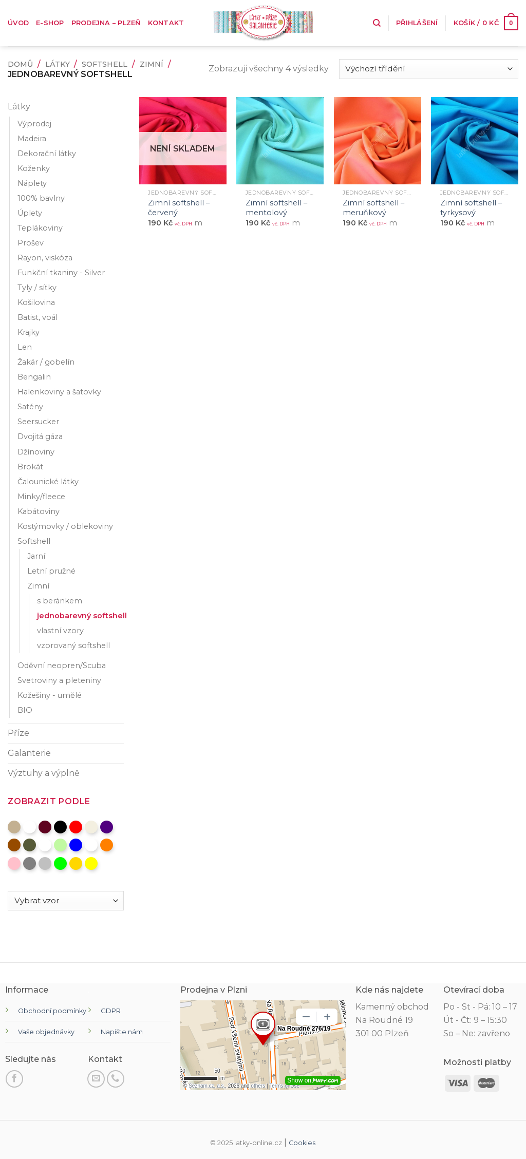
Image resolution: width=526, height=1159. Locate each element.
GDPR (111, 1011)
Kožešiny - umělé (49, 695)
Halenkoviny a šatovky (59, 391)
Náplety (32, 183)
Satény (30, 406)
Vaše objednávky (46, 1032)
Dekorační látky (46, 153)
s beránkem (59, 600)
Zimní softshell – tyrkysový (471, 207)
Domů (20, 64)
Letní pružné (51, 571)
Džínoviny (35, 452)
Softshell (104, 64)
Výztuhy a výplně (44, 773)
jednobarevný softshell (82, 615)
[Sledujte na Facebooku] (14, 1079)
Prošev (30, 243)
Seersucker (38, 421)
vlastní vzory (60, 630)
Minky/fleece (41, 496)
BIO (24, 710)
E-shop (50, 23)
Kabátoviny (38, 511)
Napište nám (122, 1032)
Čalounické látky (48, 481)
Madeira (31, 138)
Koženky (33, 168)
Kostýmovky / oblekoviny (65, 526)
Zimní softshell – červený (179, 207)
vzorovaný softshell (73, 645)
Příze (18, 733)
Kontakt (166, 23)
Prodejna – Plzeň (106, 23)
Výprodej (34, 123)
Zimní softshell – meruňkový (373, 207)
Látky (57, 64)
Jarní (36, 556)
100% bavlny (41, 198)
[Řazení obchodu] (428, 69)
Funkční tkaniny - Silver (61, 272)
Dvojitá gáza (40, 436)
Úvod (18, 23)
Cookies (302, 1143)
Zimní (151, 64)
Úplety (29, 213)
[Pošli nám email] (96, 1079)
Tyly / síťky (37, 287)
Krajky (28, 332)
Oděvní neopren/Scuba (61, 665)
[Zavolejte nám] (115, 1079)
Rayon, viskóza (44, 257)
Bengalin (34, 377)
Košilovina (36, 302)
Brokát (30, 466)
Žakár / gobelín (45, 362)
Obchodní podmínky (52, 1011)
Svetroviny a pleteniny (59, 680)
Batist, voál (37, 317)
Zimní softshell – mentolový (276, 207)
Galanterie (29, 753)
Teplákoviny (40, 228)
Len (24, 347)
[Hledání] (377, 23)
